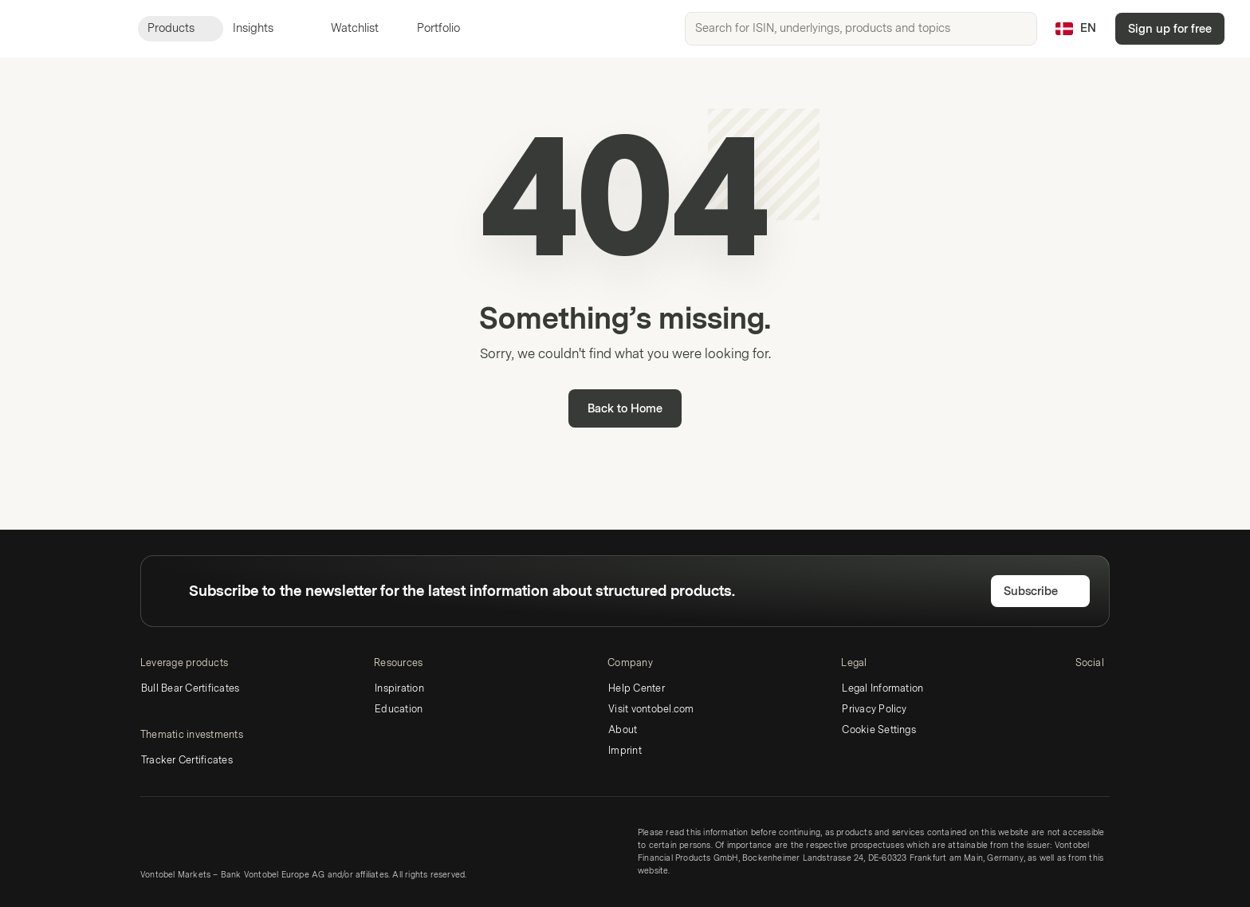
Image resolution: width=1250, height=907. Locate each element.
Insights (263, 28)
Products (180, 28)
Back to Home (625, 409)
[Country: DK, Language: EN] (1076, 29)
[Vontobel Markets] (69, 28)
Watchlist (345, 28)
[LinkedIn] (1085, 690)
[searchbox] (861, 29)
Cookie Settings (879, 729)
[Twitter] (1110, 690)
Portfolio (429, 28)
